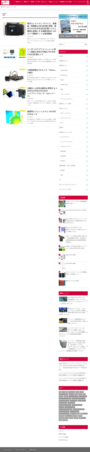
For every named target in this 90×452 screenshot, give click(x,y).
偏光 (61, 88)
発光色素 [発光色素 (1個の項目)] (75, 410)
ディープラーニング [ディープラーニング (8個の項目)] (77, 399)
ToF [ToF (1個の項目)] (84, 388)
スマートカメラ (65, 93)
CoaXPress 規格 (70, 260)
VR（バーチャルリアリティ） (68, 181)
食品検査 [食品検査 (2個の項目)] (65, 414)
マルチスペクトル (65, 144)
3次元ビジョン (44, 1)
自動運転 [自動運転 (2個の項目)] (61, 412)
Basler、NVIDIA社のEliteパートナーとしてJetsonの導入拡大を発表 (76, 243)
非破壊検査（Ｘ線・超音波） (66, 1)
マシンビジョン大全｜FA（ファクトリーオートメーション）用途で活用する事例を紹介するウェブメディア (48, 449)
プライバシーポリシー (20, 444)
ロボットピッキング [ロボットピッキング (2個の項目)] (64, 408)
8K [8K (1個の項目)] (60, 386)
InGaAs (62, 158)
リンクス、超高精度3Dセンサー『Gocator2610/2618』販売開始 (72, 317)
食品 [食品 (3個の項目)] (60, 414)
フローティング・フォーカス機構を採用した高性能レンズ (76, 269)
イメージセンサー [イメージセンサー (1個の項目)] (73, 390)
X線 (61, 172)
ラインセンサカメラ (66, 97)
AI (74, 1)
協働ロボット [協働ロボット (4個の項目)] (84, 408)
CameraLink (64, 70)
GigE (61, 79)
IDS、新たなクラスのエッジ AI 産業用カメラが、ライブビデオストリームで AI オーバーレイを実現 (72, 297)
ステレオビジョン (65, 116)
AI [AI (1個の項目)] (66, 386)
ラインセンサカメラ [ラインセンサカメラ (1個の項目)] (64, 406)
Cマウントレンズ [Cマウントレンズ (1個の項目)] (63, 388)
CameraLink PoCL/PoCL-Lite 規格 (76, 206)
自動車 (61, 125)
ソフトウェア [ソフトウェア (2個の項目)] (71, 397)
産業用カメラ (27, 1)
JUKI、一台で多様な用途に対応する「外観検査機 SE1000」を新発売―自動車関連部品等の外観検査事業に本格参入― (76, 235)
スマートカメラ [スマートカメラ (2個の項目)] (63, 397)
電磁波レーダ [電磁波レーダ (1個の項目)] (82, 412)
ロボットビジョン (65, 111)
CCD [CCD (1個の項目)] (77, 386)
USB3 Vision (64, 84)
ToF (61, 121)
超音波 (62, 167)
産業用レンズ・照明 (35, 1)
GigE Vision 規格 (70, 251)
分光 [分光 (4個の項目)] (78, 408)
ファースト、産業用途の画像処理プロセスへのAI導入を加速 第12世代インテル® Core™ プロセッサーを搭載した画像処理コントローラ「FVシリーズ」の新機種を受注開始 (72, 341)
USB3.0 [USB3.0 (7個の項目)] (61, 390)
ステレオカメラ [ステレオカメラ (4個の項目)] (81, 395)
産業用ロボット (19, 1)
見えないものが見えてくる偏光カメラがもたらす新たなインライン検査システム (76, 226)
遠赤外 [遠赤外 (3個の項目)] (76, 412)
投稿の (62, 428)
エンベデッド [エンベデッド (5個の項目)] (73, 395)
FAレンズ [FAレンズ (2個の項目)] (71, 388)
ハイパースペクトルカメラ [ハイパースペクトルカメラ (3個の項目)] (65, 403)
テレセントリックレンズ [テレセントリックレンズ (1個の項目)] (65, 399)
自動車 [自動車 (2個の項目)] (80, 410)
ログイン (61, 425)
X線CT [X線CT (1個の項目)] (66, 390)
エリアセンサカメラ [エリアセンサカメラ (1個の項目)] (64, 395)
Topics (61, 56)
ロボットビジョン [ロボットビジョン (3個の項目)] (74, 406)
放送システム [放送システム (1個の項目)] (68, 410)
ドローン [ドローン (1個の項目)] (61, 401)
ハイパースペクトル (66, 139)
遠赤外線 (63, 149)
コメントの (63, 431)
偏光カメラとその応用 (72, 277)
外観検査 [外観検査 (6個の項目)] (61, 410)
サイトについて (8, 444)
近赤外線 (63, 153)
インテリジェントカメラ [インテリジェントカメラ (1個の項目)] (65, 393)
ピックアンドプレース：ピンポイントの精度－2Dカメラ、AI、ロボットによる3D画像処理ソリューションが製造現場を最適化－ (72, 327)
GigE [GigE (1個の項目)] (76, 388)
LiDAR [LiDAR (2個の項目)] (80, 388)
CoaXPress (63, 74)
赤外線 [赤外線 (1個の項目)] (66, 412)
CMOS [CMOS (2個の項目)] (81, 386)
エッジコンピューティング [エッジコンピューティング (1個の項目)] (78, 393)
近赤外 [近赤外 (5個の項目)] (71, 412)
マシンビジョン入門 (80, 1)
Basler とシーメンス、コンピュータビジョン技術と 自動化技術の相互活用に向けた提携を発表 (72, 307)
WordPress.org (63, 434)
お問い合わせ (32, 444)
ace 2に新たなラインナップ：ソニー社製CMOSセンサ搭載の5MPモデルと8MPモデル (76, 217)
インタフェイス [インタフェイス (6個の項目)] (82, 390)
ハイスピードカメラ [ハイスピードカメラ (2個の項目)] (69, 401)
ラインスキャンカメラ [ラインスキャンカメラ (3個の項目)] (78, 403)
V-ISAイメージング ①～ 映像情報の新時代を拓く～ (76, 199)
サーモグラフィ (65, 135)
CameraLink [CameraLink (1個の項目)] (72, 386)
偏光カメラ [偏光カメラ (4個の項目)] (72, 408)
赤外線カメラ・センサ (53, 1)
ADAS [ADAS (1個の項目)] (63, 386)
